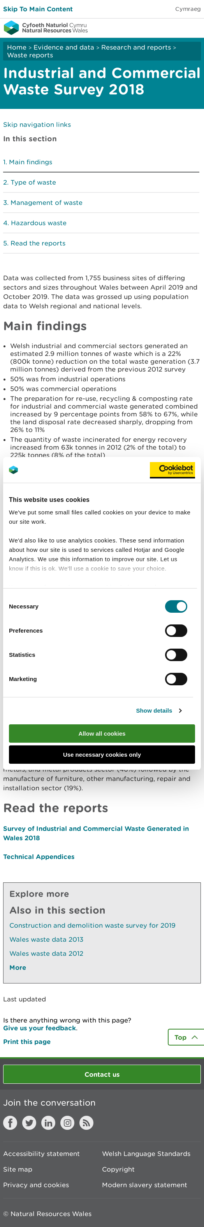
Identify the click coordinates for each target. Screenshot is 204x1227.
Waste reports (30, 55)
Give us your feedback (39, 1027)
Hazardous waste (39, 223)
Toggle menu (193, 27)
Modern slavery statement (144, 1185)
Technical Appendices (38, 856)
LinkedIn (48, 1123)
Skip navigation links (37, 124)
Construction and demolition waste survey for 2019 (92, 925)
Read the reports (38, 243)
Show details (154, 710)
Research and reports (136, 47)
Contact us (102, 1074)
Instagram (67, 1123)
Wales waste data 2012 (46, 953)
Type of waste (33, 182)
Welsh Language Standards (146, 1154)
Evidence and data (63, 47)
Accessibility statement (41, 1154)
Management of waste (47, 202)
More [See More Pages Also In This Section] (17, 967)
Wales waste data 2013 (46, 939)
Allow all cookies (102, 733)
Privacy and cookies (36, 1185)
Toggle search (171, 27)
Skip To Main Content (38, 8)
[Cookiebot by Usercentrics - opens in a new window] (172, 470)
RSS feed (86, 1123)
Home (16, 47)
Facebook (10, 1123)
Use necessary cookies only (102, 754)
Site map (17, 1169)
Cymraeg (188, 8)
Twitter (29, 1123)
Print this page (27, 1041)
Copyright (118, 1169)
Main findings (30, 162)
